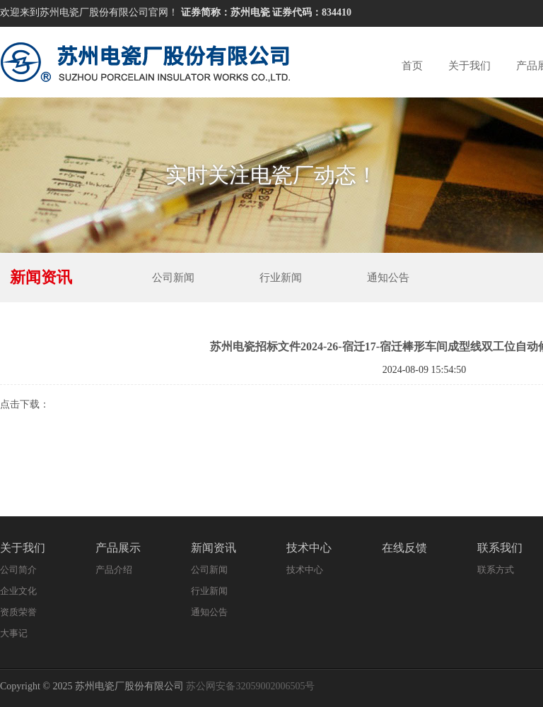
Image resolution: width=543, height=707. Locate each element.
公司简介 (18, 569)
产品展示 (118, 548)
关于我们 (469, 65)
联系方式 (495, 569)
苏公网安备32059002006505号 (250, 686)
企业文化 (18, 591)
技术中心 (309, 548)
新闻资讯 (213, 548)
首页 (412, 65)
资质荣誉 (18, 612)
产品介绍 (113, 569)
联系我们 (499, 548)
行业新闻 (280, 277)
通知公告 (388, 277)
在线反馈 (404, 548)
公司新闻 (173, 277)
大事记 (14, 633)
